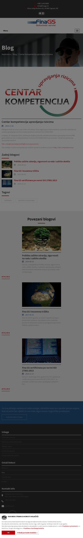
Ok (8, 533)
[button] (27, 533)
